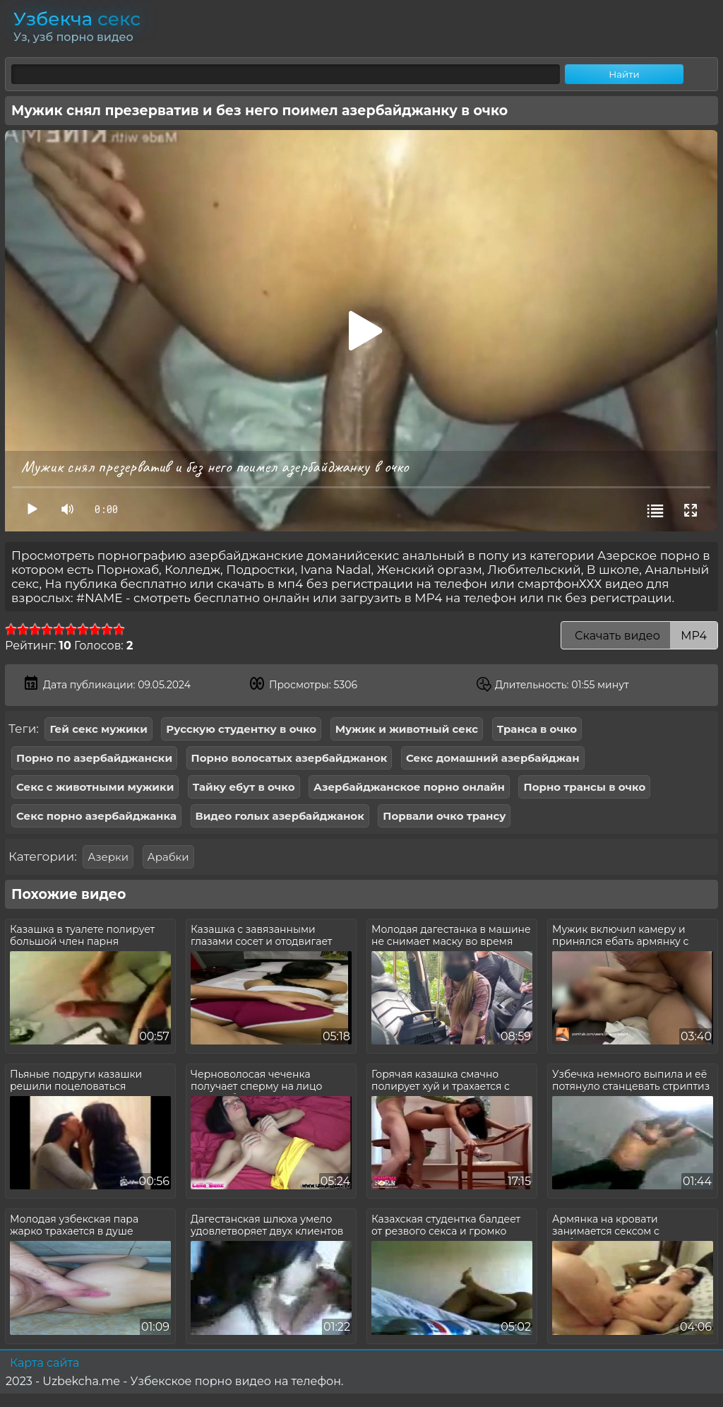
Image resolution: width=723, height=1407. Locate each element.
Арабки (168, 857)
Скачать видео (639, 635)
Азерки (108, 857)
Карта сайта (44, 1363)
